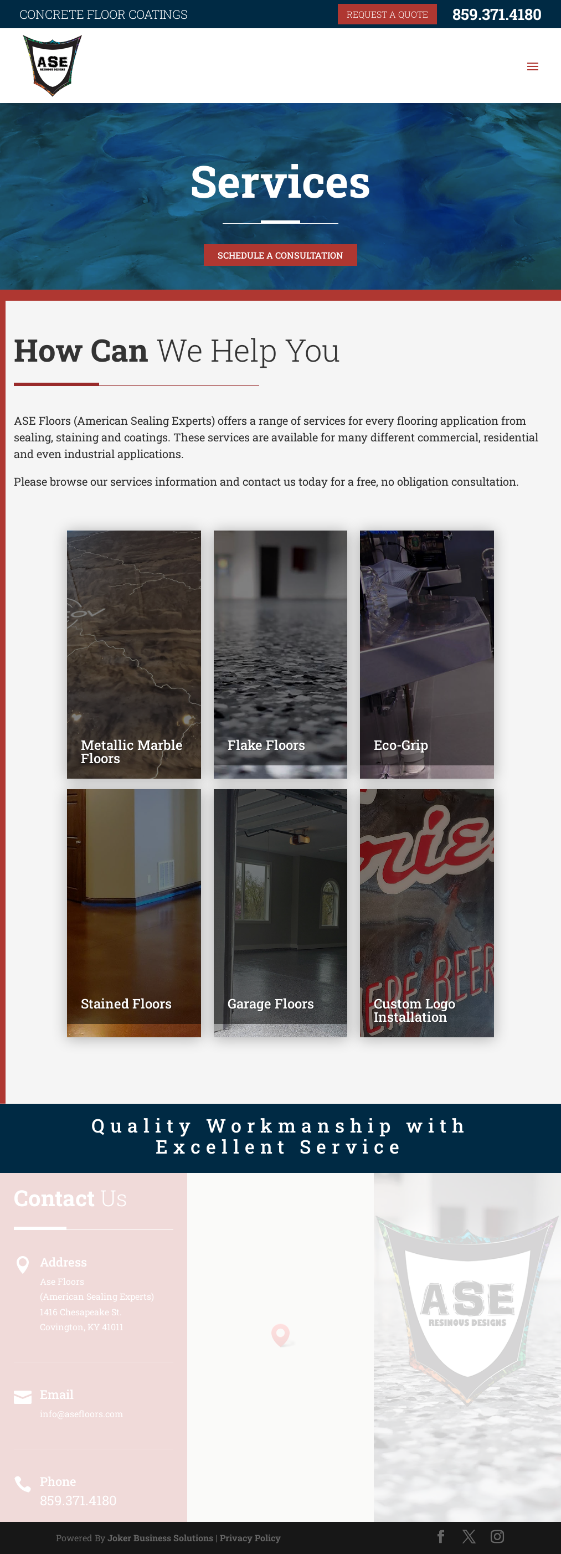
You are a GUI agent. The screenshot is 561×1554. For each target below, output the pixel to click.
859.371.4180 (497, 14)
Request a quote (387, 14)
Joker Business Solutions (160, 1537)
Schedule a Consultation (280, 255)
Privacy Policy (250, 1537)
